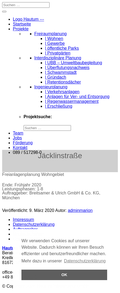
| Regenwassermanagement (72, 101)
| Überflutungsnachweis (67, 67)
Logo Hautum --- (28, 19)
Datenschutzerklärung (34, 224)
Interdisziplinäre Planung (57, 58)
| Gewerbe (55, 43)
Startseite (22, 24)
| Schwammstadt (61, 72)
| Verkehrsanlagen (62, 91)
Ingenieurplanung (51, 87)
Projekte (21, 29)
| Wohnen (54, 38)
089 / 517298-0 (27, 152)
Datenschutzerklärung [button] (85, 261)
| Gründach (55, 77)
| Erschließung (58, 106)
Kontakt (20, 147)
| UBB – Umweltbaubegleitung (73, 62)
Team (18, 133)
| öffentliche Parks (62, 48)
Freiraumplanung (50, 33)
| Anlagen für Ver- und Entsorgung (77, 96)
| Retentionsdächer (63, 82)
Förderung (23, 142)
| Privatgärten (57, 53)
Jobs (17, 138)
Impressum (23, 219)
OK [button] (64, 275)
